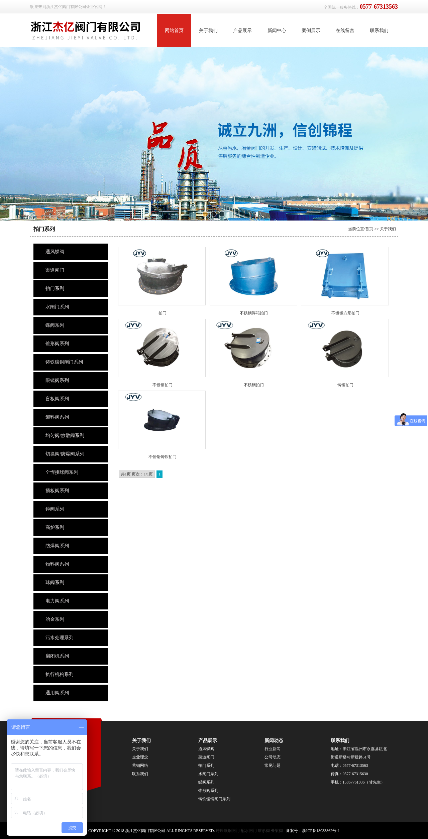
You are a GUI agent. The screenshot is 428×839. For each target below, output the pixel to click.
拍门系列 (54, 288)
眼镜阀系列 (57, 380)
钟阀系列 (54, 509)
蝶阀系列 (54, 325)
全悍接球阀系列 (61, 472)
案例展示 (311, 30)
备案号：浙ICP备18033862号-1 (313, 830)
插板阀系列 (57, 490)
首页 (369, 229)
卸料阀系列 (57, 417)
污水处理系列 (59, 637)
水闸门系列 (57, 306)
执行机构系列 (59, 674)
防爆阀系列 (57, 545)
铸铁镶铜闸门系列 (64, 362)
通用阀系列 (57, 692)
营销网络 (140, 765)
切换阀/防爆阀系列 (64, 453)
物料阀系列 (57, 564)
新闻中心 (277, 30)
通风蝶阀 (54, 251)
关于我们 (208, 30)
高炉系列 (54, 527)
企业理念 (140, 757)
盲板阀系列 (57, 398)
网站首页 (174, 30)
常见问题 (272, 765)
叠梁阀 (277, 830)
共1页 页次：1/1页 (137, 474)
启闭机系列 (57, 656)
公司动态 (272, 757)
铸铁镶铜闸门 (228, 830)
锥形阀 (264, 830)
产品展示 (242, 30)
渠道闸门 (54, 270)
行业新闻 (272, 748)
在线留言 (345, 30)
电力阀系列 (57, 600)
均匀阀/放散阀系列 (64, 435)
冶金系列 (54, 619)
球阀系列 (54, 582)
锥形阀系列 (57, 343)
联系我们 (379, 30)
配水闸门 (249, 830)
